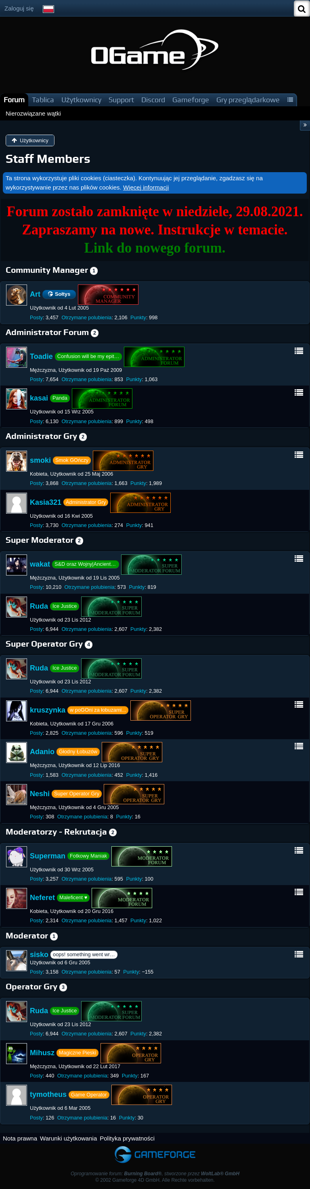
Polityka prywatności (127, 1138)
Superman (47, 856)
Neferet (42, 898)
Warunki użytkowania (68, 1138)
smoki (40, 460)
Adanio (42, 752)
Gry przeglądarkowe (248, 99)
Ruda (39, 606)
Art (35, 294)
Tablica (43, 99)
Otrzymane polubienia (86, 317)
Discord (153, 99)
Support (121, 99)
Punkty (138, 317)
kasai (39, 398)
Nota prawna (20, 1138)
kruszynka (47, 710)
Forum (14, 99)
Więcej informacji (146, 187)
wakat (40, 564)
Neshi (40, 794)
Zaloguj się (19, 8)
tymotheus (48, 1094)
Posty (36, 317)
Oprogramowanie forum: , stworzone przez (155, 1173)
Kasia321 (45, 502)
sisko (39, 955)
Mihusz (42, 1053)
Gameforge (190, 99)
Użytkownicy (81, 99)
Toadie (41, 356)
